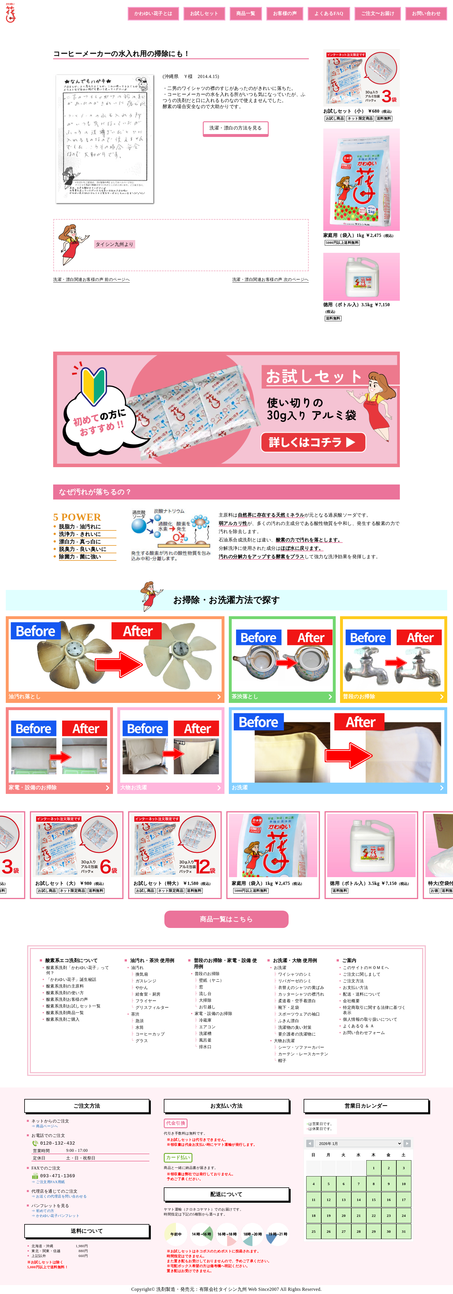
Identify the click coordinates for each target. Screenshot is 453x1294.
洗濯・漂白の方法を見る (235, 127)
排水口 (205, 1047)
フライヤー (146, 1001)
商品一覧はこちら (226, 919)
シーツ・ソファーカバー (301, 1047)
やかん (141, 987)
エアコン (207, 1027)
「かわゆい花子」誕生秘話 (71, 979)
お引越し (207, 1007)
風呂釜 (205, 1040)
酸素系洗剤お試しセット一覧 (73, 1006)
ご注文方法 (353, 981)
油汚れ (137, 968)
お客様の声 (285, 13)
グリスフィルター (152, 1007)
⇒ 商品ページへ (44, 1126)
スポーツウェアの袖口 (299, 1014)
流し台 (205, 994)
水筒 (139, 1027)
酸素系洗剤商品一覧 (65, 1013)
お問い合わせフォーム (364, 1033)
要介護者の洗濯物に (297, 1034)
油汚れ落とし (115, 659)
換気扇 (141, 974)
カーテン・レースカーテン (303, 1054)
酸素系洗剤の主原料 (65, 986)
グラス (141, 1041)
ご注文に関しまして (362, 974)
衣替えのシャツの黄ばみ (301, 987)
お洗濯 (338, 750)
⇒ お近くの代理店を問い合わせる (59, 1196)
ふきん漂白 (288, 1021)
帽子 (282, 1061)
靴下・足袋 (288, 1007)
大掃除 (205, 1000)
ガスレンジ (146, 981)
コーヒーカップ (150, 1034)
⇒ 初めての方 (42, 1211)
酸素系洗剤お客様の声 (67, 999)
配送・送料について (362, 994)
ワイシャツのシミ (295, 974)
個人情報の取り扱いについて (370, 1019)
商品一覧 (245, 13)
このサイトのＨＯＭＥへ (366, 968)
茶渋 (135, 1014)
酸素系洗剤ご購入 (63, 1019)
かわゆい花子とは (153, 13)
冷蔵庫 (205, 1020)
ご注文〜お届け (378, 13)
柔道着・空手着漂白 (297, 1001)
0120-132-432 (53, 1143)
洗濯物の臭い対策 (295, 1027)
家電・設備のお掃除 (59, 750)
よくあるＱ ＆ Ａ (358, 1026)
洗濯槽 (205, 1033)
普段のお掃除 (393, 659)
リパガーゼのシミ (295, 981)
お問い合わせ (426, 13)
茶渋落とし (282, 659)
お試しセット (204, 13)
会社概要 (351, 1001)
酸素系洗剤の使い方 (65, 993)
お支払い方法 (355, 987)
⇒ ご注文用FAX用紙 (48, 1182)
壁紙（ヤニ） (211, 980)
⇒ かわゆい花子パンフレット (55, 1216)
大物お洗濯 (171, 750)
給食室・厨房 (148, 994)
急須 (139, 1021)
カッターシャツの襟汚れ (301, 994)
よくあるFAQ (328, 13)
